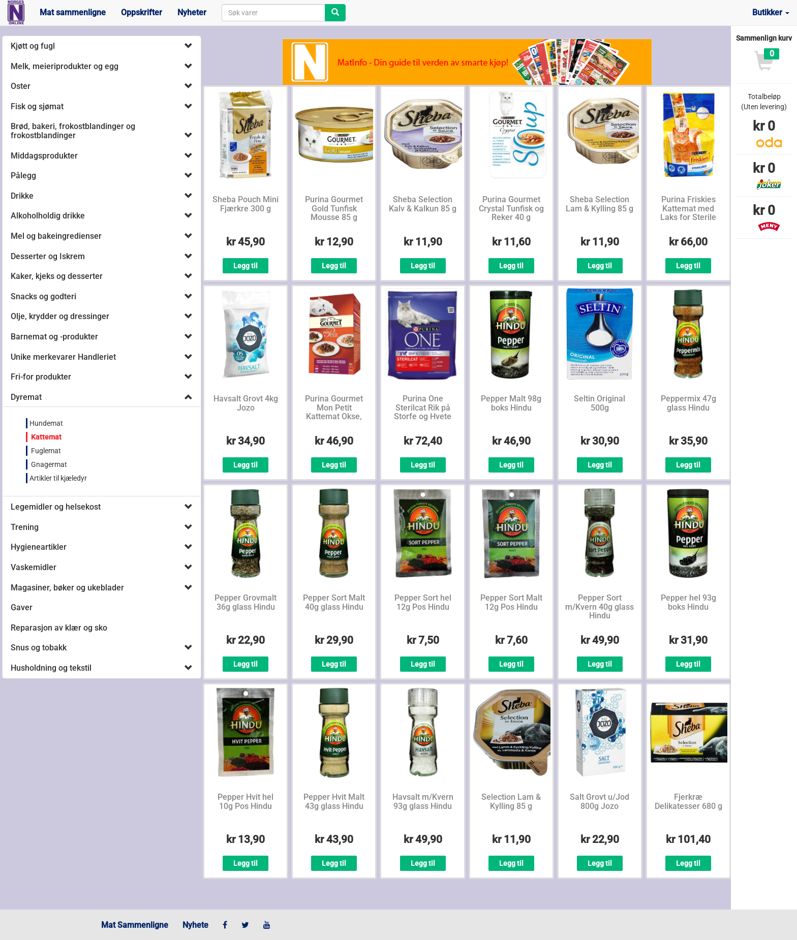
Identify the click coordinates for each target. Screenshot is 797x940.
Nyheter (191, 12)
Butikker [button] (770, 12)
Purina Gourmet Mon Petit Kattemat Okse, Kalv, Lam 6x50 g (334, 412)
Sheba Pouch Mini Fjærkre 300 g (245, 204)
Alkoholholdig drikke (48, 216)
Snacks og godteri (43, 296)
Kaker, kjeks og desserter (57, 276)
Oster (20, 86)
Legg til (245, 266)
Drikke (22, 196)
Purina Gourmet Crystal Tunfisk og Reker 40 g (511, 208)
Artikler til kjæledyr (58, 478)
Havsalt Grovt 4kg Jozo (245, 403)
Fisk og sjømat (37, 106)
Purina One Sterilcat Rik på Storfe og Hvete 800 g (422, 412)
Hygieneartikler (39, 547)
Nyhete (195, 925)
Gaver (22, 607)
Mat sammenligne (73, 12)
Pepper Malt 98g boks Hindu (511, 403)
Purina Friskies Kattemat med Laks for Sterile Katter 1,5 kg (688, 213)
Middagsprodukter (44, 156)
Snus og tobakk (39, 647)
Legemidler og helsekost (56, 507)
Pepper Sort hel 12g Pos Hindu (422, 602)
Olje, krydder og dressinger (60, 316)
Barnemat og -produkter (54, 336)
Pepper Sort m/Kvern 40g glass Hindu (599, 606)
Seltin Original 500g (599, 403)
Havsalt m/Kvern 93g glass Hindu (422, 801)
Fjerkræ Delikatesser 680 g (688, 801)
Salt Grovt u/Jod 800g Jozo (599, 801)
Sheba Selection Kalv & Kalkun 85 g (422, 204)
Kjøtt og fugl (33, 46)
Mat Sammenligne (134, 925)
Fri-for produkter (41, 377)
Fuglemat (45, 451)
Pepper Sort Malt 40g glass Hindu (334, 602)
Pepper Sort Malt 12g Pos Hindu (511, 602)
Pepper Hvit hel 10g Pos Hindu (245, 801)
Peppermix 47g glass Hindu (688, 403)
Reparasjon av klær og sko (59, 628)
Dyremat (26, 397)
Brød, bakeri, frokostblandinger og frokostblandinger (73, 130)
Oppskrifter (141, 12)
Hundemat (46, 423)
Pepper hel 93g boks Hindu (688, 602)
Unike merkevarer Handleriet (63, 357)
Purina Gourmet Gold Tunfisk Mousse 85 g (334, 208)
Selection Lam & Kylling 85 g (511, 801)
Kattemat (45, 437)
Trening (25, 527)
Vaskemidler (33, 567)
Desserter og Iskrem (48, 256)
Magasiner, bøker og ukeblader (67, 587)
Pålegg (23, 175)
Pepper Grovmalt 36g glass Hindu (245, 602)
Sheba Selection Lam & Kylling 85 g (599, 204)
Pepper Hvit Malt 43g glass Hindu (333, 801)
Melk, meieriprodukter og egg (64, 66)
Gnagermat (48, 464)
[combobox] (273, 12)
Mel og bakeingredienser (56, 236)
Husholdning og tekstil (51, 668)
